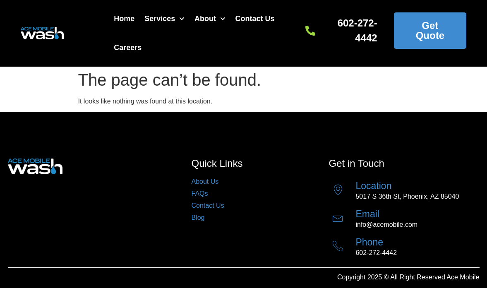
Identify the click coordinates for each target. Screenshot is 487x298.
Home (124, 18)
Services (164, 19)
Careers (128, 47)
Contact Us (255, 18)
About (210, 19)
